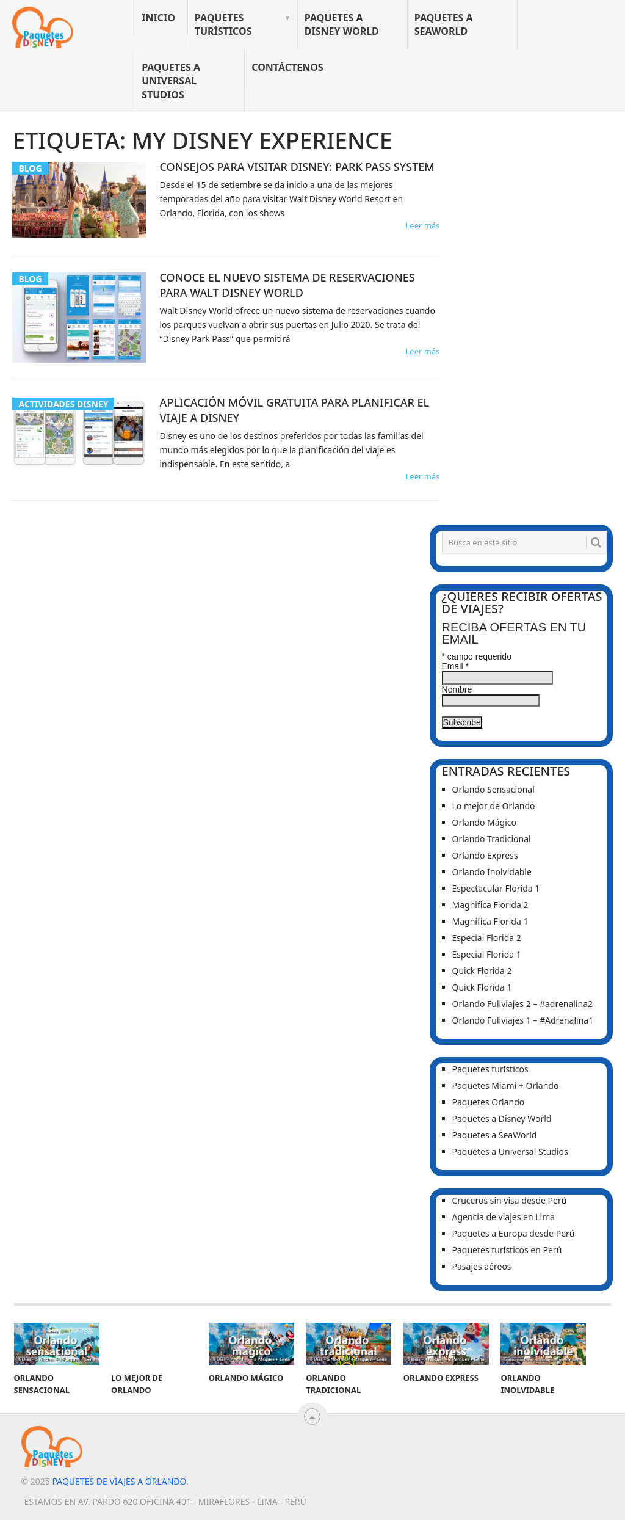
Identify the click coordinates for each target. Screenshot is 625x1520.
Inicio (158, 17)
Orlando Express (485, 855)
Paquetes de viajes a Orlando (119, 1481)
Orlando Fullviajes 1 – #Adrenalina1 (523, 1020)
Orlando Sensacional (493, 789)
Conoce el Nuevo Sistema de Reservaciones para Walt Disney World (286, 285)
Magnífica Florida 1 (490, 921)
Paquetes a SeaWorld (443, 24)
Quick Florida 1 (482, 987)
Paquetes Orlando (488, 1102)
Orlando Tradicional (491, 839)
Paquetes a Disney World (342, 24)
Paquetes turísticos (223, 24)
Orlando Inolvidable (492, 872)
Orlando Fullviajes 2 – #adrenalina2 (522, 1003)
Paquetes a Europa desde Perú (513, 1233)
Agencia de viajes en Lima (503, 1217)
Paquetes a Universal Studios (171, 80)
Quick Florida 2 (482, 970)
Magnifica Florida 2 (490, 905)
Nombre (457, 689)
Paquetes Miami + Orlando (505, 1085)
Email (455, 666)
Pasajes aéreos (481, 1266)
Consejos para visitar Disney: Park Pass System (296, 166)
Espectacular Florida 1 (496, 888)
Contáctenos (287, 67)
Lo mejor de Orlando (493, 806)
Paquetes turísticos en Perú (507, 1250)
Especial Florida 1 (486, 954)
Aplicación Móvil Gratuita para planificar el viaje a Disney (294, 410)
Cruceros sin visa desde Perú (509, 1200)
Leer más (422, 225)
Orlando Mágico (484, 822)
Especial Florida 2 (486, 938)
